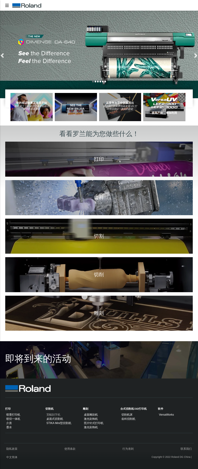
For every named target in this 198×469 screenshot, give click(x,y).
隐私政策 (11, 448)
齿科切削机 (128, 418)
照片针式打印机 (93, 423)
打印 (8, 408)
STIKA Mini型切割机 (58, 423)
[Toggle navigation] (7, 5)
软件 (160, 408)
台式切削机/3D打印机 (133, 408)
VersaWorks (166, 414)
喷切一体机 (13, 418)
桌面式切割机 (54, 418)
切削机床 (127, 414)
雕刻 (85, 408)
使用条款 (70, 448)
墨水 (9, 427)
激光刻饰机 (91, 418)
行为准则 (128, 448)
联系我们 (186, 448)
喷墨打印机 (13, 414)
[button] (15, 54)
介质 (9, 423)
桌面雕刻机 (91, 414)
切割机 (49, 408)
